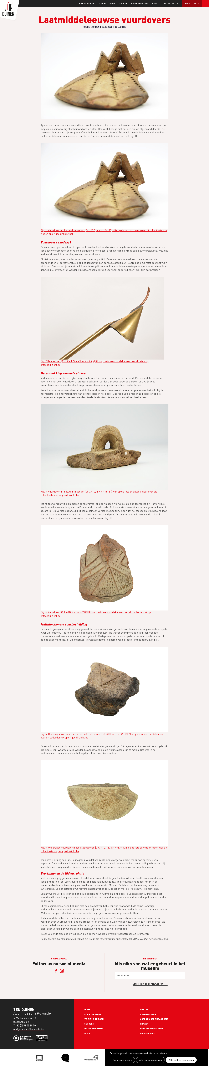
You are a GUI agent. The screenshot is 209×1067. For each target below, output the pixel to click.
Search (205, 3)
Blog (154, 3)
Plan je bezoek (86, 3)
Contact (145, 1009)
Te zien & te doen (106, 3)
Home (87, 1009)
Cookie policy (148, 1033)
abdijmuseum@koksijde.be (28, 1029)
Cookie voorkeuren (122, 1059)
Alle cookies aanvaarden (181, 1059)
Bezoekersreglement (152, 1028)
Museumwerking (139, 3)
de (177, 3)
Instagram (62, 971)
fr (173, 3)
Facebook (56, 971)
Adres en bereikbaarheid (154, 1019)
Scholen (123, 3)
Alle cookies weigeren (150, 1059)
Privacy (144, 1023)
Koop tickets (192, 3)
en (169, 3)
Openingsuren (148, 1014)
